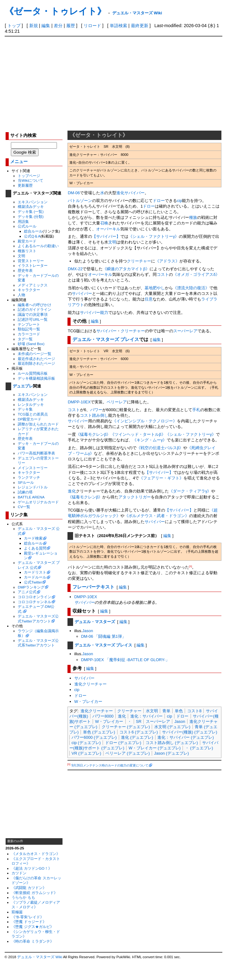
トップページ (29, 176)
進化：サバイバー (146, 716)
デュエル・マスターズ (95, 621)
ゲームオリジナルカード (38, 502)
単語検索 (118, 25)
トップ (14, 25)
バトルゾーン (80, 200)
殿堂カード (27, 241)
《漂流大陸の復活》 (191, 288)
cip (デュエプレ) (86, 742)
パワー (96, 409)
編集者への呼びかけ (34, 305)
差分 (58, 25)
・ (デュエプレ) (199, 748)
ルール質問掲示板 (33, 373)
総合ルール (33, 231)
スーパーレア (185, 331)
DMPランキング (31, 587)
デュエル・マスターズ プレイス (105, 339)
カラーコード (29, 334)
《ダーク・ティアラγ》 (190, 491)
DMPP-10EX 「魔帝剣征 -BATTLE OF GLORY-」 (125, 659)
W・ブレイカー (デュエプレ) (154, 748)
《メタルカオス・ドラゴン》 (36, 854)
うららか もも (23, 897)
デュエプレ (23, 386)
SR (138, 721)
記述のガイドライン (34, 309)
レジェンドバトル (33, 487)
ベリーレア (117, 402)
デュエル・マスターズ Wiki (137, 13)
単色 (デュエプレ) (99, 732)
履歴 (70, 25)
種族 (193, 217)
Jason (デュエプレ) (171, 753)
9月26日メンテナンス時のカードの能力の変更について (110, 765)
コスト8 (194, 711)
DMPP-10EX (79, 402)
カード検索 (33, 538)
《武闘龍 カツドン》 (29, 888)
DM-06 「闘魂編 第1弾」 (103, 636)
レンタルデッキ (31, 404)
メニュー (19, 161)
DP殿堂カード (29, 419)
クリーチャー (139, 261)
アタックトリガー (134, 497)
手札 (196, 409)
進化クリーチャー (90, 684)
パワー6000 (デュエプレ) (94, 737)
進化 (120, 192)
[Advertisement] (114, 83)
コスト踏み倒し (94, 415)
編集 (45, 25)
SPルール (26, 482)
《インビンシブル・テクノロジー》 (144, 421)
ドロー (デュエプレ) (123, 742)
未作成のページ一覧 (34, 354)
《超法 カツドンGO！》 (32, 868)
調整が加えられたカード (38, 424)
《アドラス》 (167, 261)
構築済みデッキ (31, 206)
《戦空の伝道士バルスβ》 (160, 447)
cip (179, 200)
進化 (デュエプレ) (137, 737)
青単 (166, 711)
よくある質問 (35, 548)
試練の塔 (25, 492)
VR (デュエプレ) (86, 753)
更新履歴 (25, 185)
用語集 (23, 221)
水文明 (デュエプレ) (172, 726)
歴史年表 (25, 270)
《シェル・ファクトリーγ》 (153, 236)
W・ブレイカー (88, 701)
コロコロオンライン (34, 597)
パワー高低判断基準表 (36, 453)
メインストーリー (33, 468)
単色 (179, 711)
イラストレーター (33, 265)
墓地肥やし (155, 288)
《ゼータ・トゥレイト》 (55, 11)
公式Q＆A (32, 236)
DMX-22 (75, 269)
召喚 (104, 223)
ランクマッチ (29, 477)
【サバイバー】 (106, 236)
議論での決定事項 (33, 314)
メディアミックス (33, 285)
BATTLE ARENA (31, 497)
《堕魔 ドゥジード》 (29, 922)
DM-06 (74, 192)
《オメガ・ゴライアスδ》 (196, 274)
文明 (21, 256)
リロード (92, 25)
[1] (190, 566)
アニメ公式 (27, 592)
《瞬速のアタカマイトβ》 (126, 269)
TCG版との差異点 (33, 414)
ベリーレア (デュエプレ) (127, 753)
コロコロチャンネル (34, 602)
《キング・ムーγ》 (149, 440)
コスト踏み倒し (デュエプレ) (172, 742)
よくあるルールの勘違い (38, 246)
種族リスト (27, 251)
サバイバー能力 (94, 312)
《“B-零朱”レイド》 (28, 917)
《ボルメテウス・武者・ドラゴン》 (156, 515)
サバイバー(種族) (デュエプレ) (189, 732)
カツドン (19, 873)
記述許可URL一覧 (32, 319)
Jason (87, 630)
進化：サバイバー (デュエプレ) (185, 737)
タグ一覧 (25, 339)
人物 (21, 295)
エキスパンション (33, 202)
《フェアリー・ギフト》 (161, 478)
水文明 (152, 711)
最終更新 (139, 25)
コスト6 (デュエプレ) (138, 732)
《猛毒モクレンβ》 (93, 434)
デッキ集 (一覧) (31, 211)
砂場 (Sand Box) (31, 344)
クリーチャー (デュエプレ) (126, 726)
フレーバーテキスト (93, 586)
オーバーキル (108, 229)
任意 (149, 299)
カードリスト (35, 572)
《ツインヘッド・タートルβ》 (137, 434)
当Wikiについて (30, 180)
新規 (33, 25)
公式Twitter (33, 582)
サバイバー (134, 192)
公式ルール (27, 226)
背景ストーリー (31, 261)
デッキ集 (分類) (31, 216)
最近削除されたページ (36, 363)
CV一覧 (24, 507)
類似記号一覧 (29, 329)
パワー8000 (103, 716)
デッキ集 (25, 409)
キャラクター (29, 290)
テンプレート (29, 324)
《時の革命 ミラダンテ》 (32, 941)
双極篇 (17, 912)
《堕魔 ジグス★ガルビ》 (32, 927)
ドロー (159, 200)
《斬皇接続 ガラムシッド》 (34, 893)
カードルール (35, 577)
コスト (163, 274)
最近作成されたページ (36, 359)
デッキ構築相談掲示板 (36, 378)
